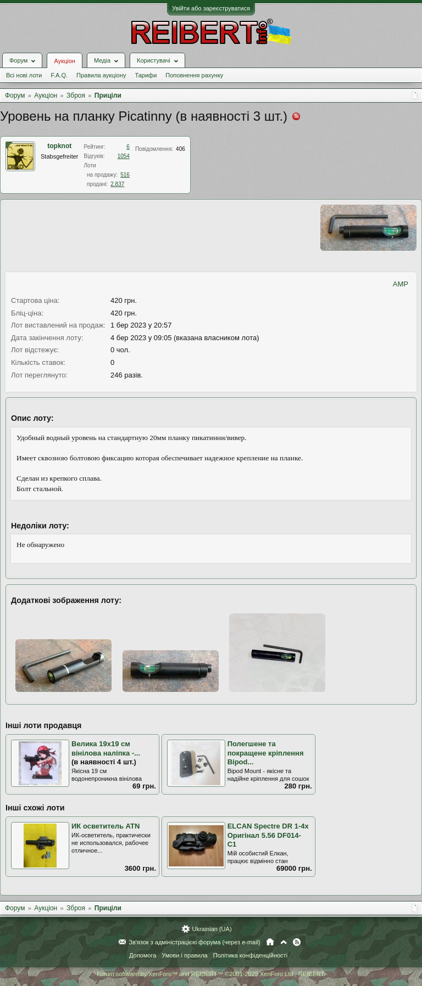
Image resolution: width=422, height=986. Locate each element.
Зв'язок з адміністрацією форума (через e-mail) (194, 942)
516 (125, 175)
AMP (400, 284)
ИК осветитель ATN (105, 826)
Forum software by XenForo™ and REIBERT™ (211, 974)
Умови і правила (184, 955)
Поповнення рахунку (194, 75)
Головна (270, 942)
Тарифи (146, 75)
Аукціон (64, 61)
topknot (59, 146)
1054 (124, 156)
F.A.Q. (59, 75)
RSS (297, 942)
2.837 (117, 184)
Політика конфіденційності (250, 955)
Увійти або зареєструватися (211, 8)
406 (180, 149)
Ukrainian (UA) (211, 929)
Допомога (142, 955)
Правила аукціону (101, 75)
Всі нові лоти (24, 75)
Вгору (283, 942)
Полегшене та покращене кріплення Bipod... (265, 753)
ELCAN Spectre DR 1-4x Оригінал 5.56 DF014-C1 (268, 835)
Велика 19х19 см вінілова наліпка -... (105, 748)
